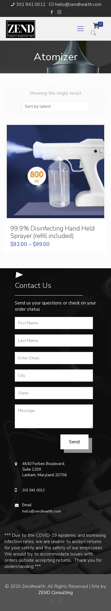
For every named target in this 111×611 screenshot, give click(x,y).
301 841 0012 (30, 4)
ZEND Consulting (55, 593)
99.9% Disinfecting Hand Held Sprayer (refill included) (52, 232)
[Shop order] (56, 106)
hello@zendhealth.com (78, 4)
